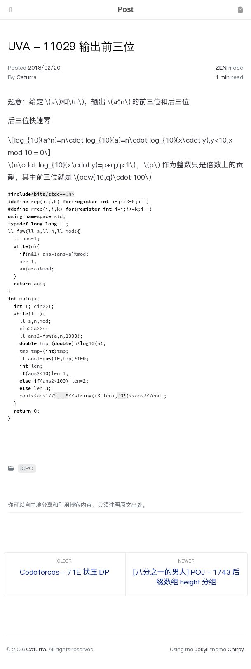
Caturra (26, 77)
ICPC (26, 468)
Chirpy (236, 649)
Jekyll (202, 649)
